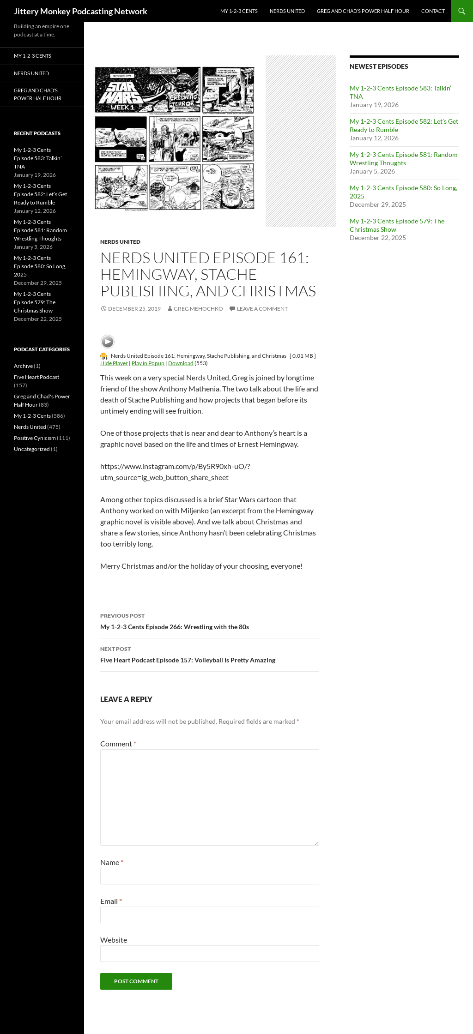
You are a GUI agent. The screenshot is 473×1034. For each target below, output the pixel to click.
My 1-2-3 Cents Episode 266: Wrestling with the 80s (209, 620)
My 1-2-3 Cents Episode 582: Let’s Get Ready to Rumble (40, 194)
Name (111, 862)
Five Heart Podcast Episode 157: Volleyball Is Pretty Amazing (209, 653)
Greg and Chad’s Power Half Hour (363, 11)
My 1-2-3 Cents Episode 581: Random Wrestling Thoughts (404, 158)
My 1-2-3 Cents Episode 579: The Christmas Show (34, 302)
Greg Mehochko (198, 308)
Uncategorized (32, 448)
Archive (23, 365)
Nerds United (287, 11)
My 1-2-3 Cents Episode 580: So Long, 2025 (40, 266)
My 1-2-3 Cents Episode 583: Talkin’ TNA (38, 158)
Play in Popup (148, 363)
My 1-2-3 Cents (239, 11)
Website (113, 939)
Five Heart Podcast (36, 376)
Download (181, 363)
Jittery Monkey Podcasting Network (80, 11)
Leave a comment (262, 308)
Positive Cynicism (35, 437)
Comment (118, 743)
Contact (433, 11)
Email (111, 900)
